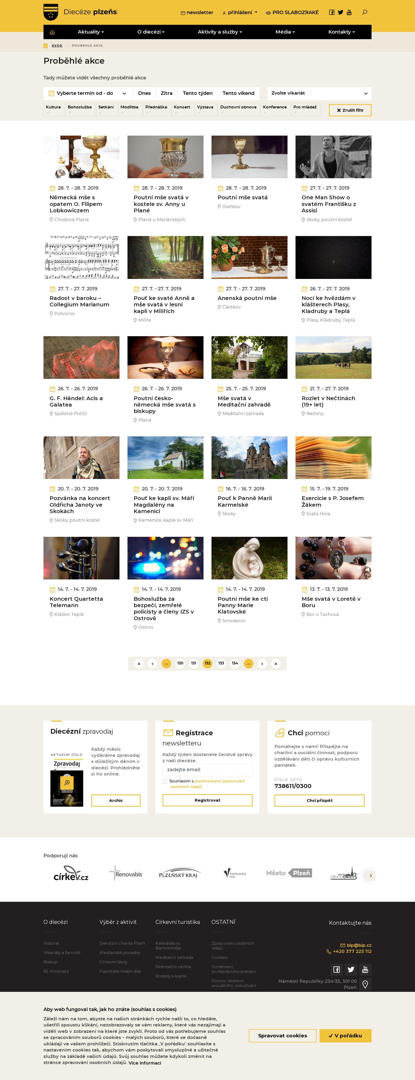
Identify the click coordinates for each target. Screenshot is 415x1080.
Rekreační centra (173, 987)
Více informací (145, 1063)
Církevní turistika (178, 943)
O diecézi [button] (149, 32)
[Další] (262, 683)
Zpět (52, 46)
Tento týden (198, 93)
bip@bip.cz (355, 966)
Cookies (220, 978)
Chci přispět (320, 820)
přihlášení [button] (237, 13)
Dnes (144, 93)
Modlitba (129, 107)
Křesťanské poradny (119, 973)
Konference (275, 107)
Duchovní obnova (238, 107)
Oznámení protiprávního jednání (234, 990)
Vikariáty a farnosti (61, 973)
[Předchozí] (152, 683)
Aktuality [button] (89, 32)
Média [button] (283, 32)
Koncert (182, 107)
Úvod (75, 46)
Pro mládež (305, 107)
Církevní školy (113, 982)
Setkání (106, 107)
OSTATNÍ (223, 943)
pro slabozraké (292, 12)
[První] (139, 683)
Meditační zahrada (174, 978)
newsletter (197, 13)
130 (180, 683)
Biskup (50, 982)
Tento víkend (238, 93)
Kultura (53, 107)
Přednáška (156, 107)
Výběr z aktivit (118, 943)
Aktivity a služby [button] (218, 32)
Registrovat (207, 820)
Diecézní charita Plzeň (122, 964)
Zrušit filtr (350, 110)
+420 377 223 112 (348, 972)
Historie (51, 964)
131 (193, 683)
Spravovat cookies (282, 1036)
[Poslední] (276, 683)
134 (235, 683)
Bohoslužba (80, 107)
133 (221, 683)
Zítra (167, 93)
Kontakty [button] (339, 32)
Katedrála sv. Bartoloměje (168, 966)
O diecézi (55, 943)
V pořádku (345, 1036)
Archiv (115, 820)
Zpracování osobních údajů (233, 966)
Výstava (205, 107)
